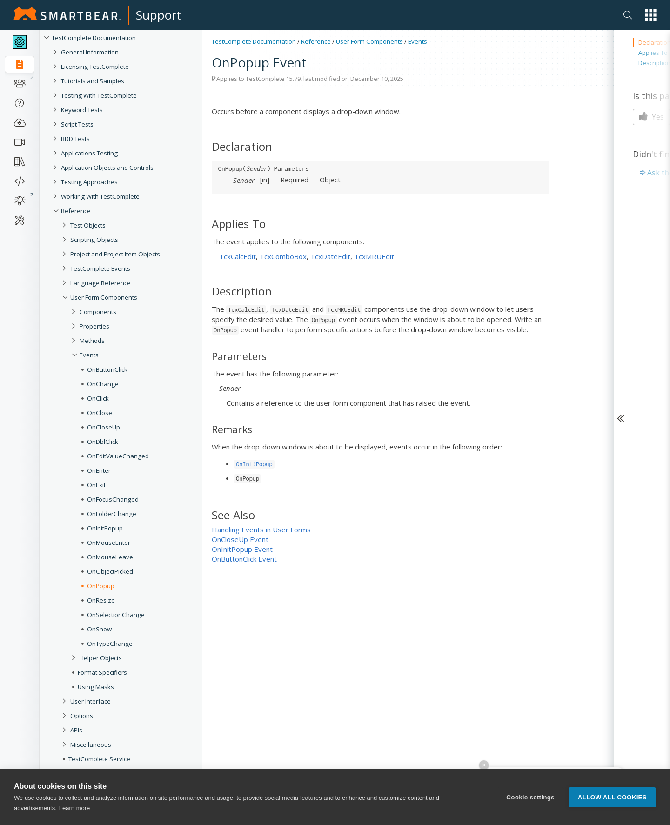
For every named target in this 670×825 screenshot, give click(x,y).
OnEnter (99, 470)
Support (158, 15)
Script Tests (77, 124)
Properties (94, 326)
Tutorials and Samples (92, 81)
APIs (76, 730)
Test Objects (88, 225)
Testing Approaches (89, 182)
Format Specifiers (102, 672)
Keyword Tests (82, 110)
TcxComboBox (283, 256)
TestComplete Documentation (94, 38)
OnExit (96, 485)
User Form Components (103, 297)
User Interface (90, 701)
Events (89, 355)
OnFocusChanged (113, 499)
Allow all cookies (612, 797)
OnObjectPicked (110, 571)
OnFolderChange (111, 514)
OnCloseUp (103, 427)
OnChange (103, 384)
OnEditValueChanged (118, 456)
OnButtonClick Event (244, 558)
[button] (651, 15)
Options (81, 715)
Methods (92, 340)
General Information (90, 52)
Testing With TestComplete (99, 95)
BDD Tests (75, 138)
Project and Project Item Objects (115, 254)
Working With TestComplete (100, 196)
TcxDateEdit (330, 256)
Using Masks (96, 687)
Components (98, 312)
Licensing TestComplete (95, 66)
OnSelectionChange (116, 614)
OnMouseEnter (108, 542)
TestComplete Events (100, 268)
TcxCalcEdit (237, 256)
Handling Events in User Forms (261, 529)
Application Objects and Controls (107, 167)
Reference (76, 211)
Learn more (74, 808)
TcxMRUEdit (374, 256)
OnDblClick (102, 441)
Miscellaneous (90, 744)
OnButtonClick (107, 369)
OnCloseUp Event (240, 539)
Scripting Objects (94, 239)
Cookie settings (530, 797)
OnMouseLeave (110, 557)
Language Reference (100, 283)
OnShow (99, 629)
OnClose (99, 413)
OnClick (98, 398)
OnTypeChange (110, 643)
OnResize (101, 600)
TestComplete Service (99, 759)
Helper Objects (101, 658)
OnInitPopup (105, 528)
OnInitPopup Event (242, 549)
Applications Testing (89, 153)
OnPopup (100, 586)
